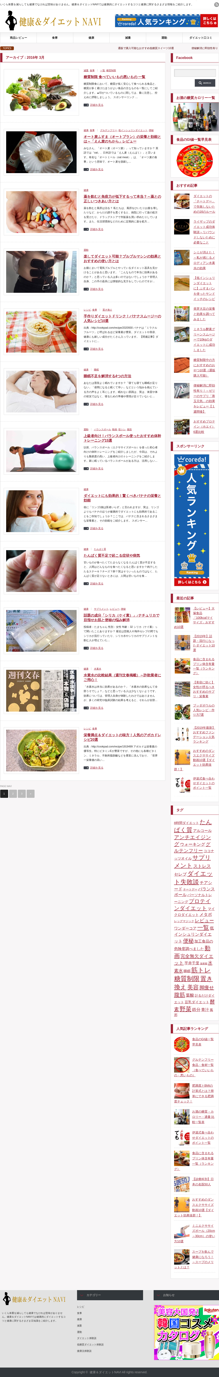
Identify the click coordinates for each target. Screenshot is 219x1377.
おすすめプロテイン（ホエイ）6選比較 (204, 427)
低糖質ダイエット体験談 (90, 1344)
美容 (193, 987)
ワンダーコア (185, 928)
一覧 (102, 70)
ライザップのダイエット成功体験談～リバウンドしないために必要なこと (204, 232)
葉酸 (190, 995)
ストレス (202, 866)
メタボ (205, 914)
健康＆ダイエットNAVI (105, 1372)
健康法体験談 (84, 1351)
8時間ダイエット (186, 823)
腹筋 (129, 429)
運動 (164, 37)
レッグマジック (184, 921)
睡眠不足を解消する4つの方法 (107, 376)
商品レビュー (18, 37)
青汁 (205, 1009)
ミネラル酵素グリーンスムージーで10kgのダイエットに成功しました (204, 339)
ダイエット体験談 (86, 1338)
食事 (55, 37)
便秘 (151, 130)
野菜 (185, 1009)
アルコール (202, 831)
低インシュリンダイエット (132, 130)
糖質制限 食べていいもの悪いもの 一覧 (114, 77)
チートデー (190, 889)
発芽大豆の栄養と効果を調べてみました (204, 314)
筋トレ (122, 429)
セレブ (180, 874)
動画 (114, 429)
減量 (128, 37)
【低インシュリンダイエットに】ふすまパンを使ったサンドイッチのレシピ (204, 288)
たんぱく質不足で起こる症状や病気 (112, 555)
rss (216, 4)
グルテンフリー (108, 130)
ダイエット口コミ (200, 37)
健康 (91, 37)
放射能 (203, 963)
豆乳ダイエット (197, 1002)
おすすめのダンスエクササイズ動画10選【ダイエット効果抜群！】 (194, 760)
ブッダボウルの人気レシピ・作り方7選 (204, 710)
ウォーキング (192, 844)
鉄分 (196, 1009)
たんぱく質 (100, 549)
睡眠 (96, 369)
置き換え (107, 309)
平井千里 (191, 963)
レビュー (115, 609)
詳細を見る (96, 105)
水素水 (97, 668)
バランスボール (102, 429)
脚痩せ (206, 987)
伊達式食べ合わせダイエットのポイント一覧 (204, 783)
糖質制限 (111, 70)
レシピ (87, 309)
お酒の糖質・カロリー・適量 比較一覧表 (203, 1117)
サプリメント (101, 609)
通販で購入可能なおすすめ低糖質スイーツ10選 (152, 48)
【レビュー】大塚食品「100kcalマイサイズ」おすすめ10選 (194, 618)
